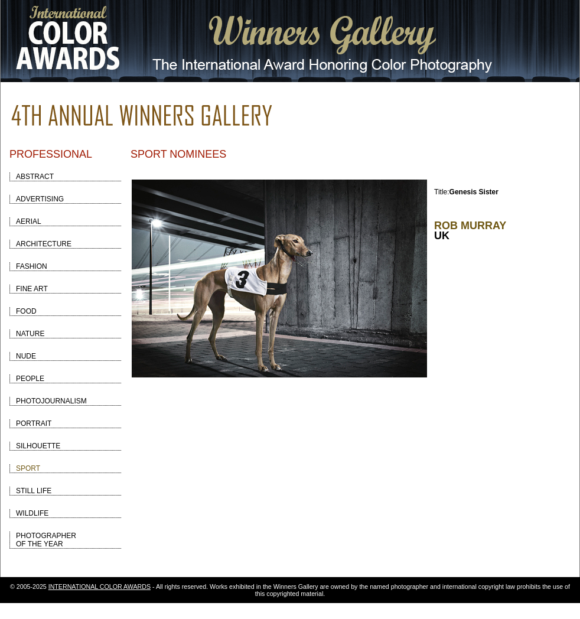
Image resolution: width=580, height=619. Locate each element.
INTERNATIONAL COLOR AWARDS (99, 586)
